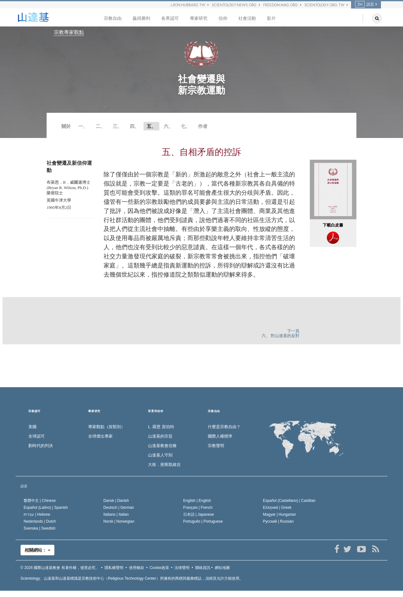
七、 (185, 126)
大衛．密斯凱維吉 (164, 464)
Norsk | (118, 521)
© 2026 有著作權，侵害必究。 (59, 567)
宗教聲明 (216, 445)
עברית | (37, 514)
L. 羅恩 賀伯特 (161, 426)
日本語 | (198, 514)
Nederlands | (40, 521)
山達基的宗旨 (160, 436)
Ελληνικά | (277, 507)
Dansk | (116, 500)
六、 (168, 126)
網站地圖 (222, 567)
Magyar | (279, 514)
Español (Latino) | (46, 507)
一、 (83, 126)
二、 (100, 126)
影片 (271, 18)
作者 (202, 126)
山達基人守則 (160, 455)
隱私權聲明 (114, 567)
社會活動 (247, 18)
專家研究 (198, 18)
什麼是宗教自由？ (224, 426)
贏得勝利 (141, 18)
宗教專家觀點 (69, 32)
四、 (134, 126)
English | (197, 500)
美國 (32, 426)
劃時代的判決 (40, 445)
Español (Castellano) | (289, 500)
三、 (117, 126)
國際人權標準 (220, 436)
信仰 (223, 18)
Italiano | (116, 514)
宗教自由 (113, 18)
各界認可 (170, 18)
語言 (364, 4)
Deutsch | (118, 507)
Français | (198, 507)
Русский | (278, 521)
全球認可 (36, 436)
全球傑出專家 (100, 436)
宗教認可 (34, 411)
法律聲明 (182, 567)
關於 (66, 126)
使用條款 (136, 567)
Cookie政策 (159, 567)
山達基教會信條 (162, 445)
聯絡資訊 (202, 567)
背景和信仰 (155, 411)
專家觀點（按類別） (106, 426)
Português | (203, 521)
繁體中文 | (40, 500)
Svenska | (39, 528)
